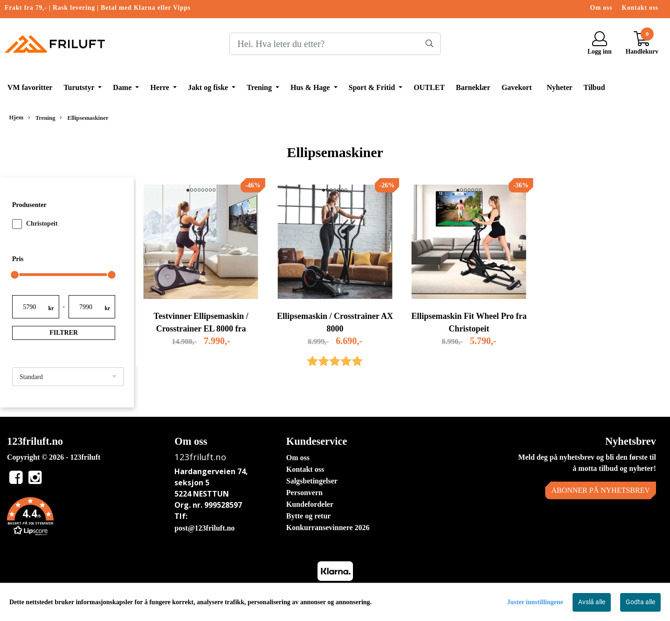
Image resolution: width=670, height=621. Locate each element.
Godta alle (640, 602)
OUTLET (429, 87)
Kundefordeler (309, 504)
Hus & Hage (311, 87)
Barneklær (473, 87)
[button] (83, 518)
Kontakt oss (640, 7)
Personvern (304, 493)
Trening (260, 87)
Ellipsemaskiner (84, 118)
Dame (123, 87)
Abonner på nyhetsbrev (600, 490)
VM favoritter (29, 87)
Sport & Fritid (373, 87)
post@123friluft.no (204, 528)
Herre (160, 87)
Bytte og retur (308, 516)
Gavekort (517, 87)
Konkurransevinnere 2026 (328, 527)
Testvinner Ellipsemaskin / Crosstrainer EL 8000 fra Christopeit (201, 328)
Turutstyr (79, 87)
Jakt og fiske (209, 87)
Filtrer (63, 332)
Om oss (601, 7)
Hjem (16, 117)
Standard (31, 376)
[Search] (334, 44)
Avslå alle (591, 602)
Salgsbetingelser (312, 481)
